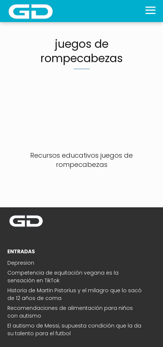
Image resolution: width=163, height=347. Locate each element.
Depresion (20, 262)
